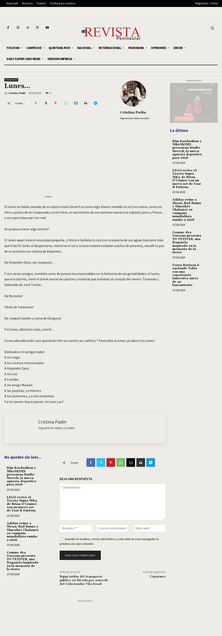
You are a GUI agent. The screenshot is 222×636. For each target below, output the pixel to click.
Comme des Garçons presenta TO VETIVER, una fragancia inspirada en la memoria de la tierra (22, 561)
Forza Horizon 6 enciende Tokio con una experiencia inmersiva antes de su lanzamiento (185, 275)
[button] (212, 28)
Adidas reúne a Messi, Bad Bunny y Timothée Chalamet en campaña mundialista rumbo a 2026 (23, 531)
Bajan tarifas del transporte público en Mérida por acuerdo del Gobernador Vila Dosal (84, 580)
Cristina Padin (16, 93)
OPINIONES (11, 79)
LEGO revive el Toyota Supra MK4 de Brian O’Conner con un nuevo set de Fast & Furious (22, 504)
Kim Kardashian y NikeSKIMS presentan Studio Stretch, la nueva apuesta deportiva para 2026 (21, 476)
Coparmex (158, 577)
